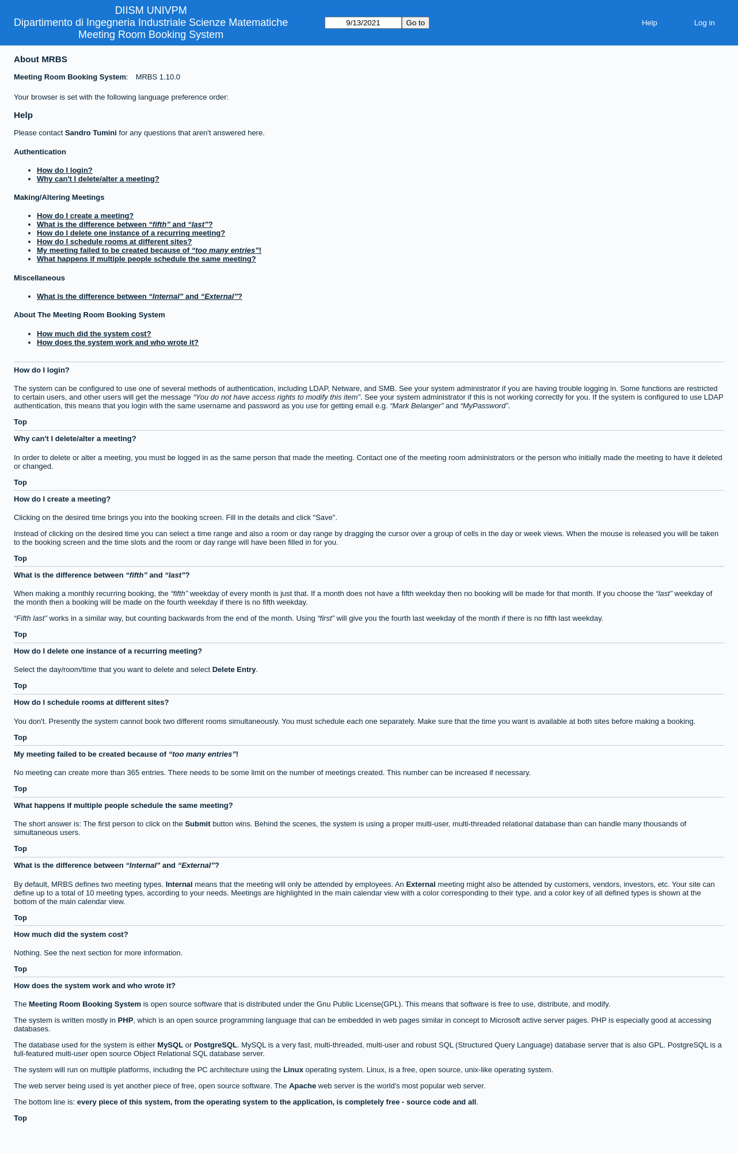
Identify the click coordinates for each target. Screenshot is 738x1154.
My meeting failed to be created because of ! (149, 250)
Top (20, 421)
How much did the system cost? (94, 333)
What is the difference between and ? (125, 224)
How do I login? (65, 170)
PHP (126, 1020)
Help (649, 22)
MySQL (170, 1045)
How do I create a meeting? (85, 215)
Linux (293, 1069)
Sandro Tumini (91, 132)
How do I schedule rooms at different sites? (114, 241)
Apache (302, 1085)
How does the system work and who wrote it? (118, 342)
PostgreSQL (215, 1045)
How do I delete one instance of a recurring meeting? (131, 233)
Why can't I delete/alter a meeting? (98, 178)
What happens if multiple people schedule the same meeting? (146, 259)
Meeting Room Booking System (150, 34)
